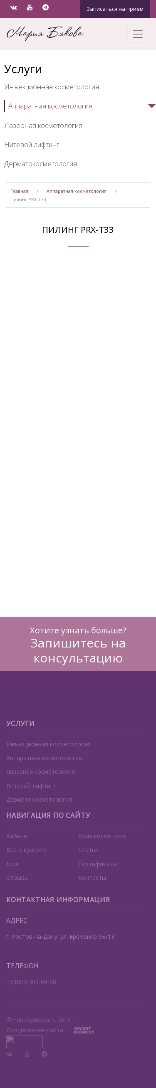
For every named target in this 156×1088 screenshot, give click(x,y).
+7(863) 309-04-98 (31, 989)
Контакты (92, 885)
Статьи (88, 857)
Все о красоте (26, 857)
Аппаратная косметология (50, 106)
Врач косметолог (103, 843)
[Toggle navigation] (137, 34)
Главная (19, 191)
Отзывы (17, 885)
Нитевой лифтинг (31, 144)
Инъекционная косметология (51, 86)
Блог (13, 871)
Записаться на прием (115, 8)
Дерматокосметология (40, 163)
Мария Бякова (44, 33)
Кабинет (18, 843)
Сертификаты (97, 871)
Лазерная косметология (43, 125)
